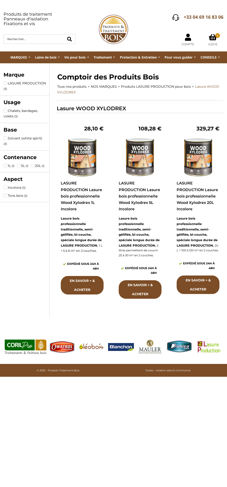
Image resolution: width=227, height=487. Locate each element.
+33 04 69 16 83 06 (203, 17)
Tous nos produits (72, 86)
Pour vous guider (178, 57)
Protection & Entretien (138, 57)
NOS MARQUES (104, 86)
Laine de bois (46, 57)
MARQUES (18, 57)
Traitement (103, 57)
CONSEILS (209, 57)
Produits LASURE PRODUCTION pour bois (156, 86)
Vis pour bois (75, 57)
